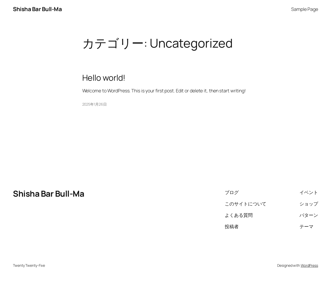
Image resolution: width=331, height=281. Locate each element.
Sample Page (304, 9)
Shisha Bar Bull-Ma (37, 9)
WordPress (309, 265)
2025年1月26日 (94, 104)
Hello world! (104, 78)
